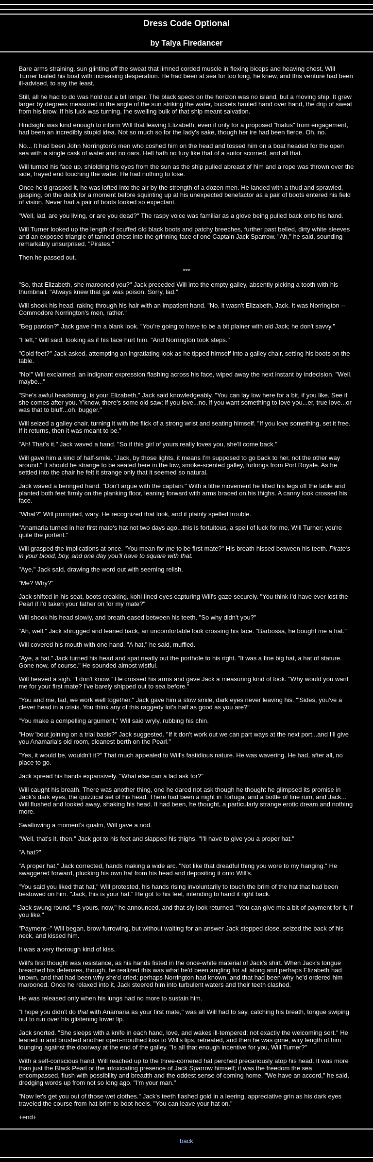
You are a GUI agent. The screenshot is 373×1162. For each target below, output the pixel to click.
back (186, 1141)
